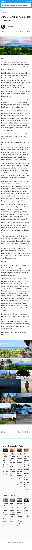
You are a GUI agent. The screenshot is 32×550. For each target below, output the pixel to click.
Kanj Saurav (7, 474)
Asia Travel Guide (8, 11)
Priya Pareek (21, 528)
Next (27, 468)
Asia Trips (17, 11)
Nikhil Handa (14, 521)
